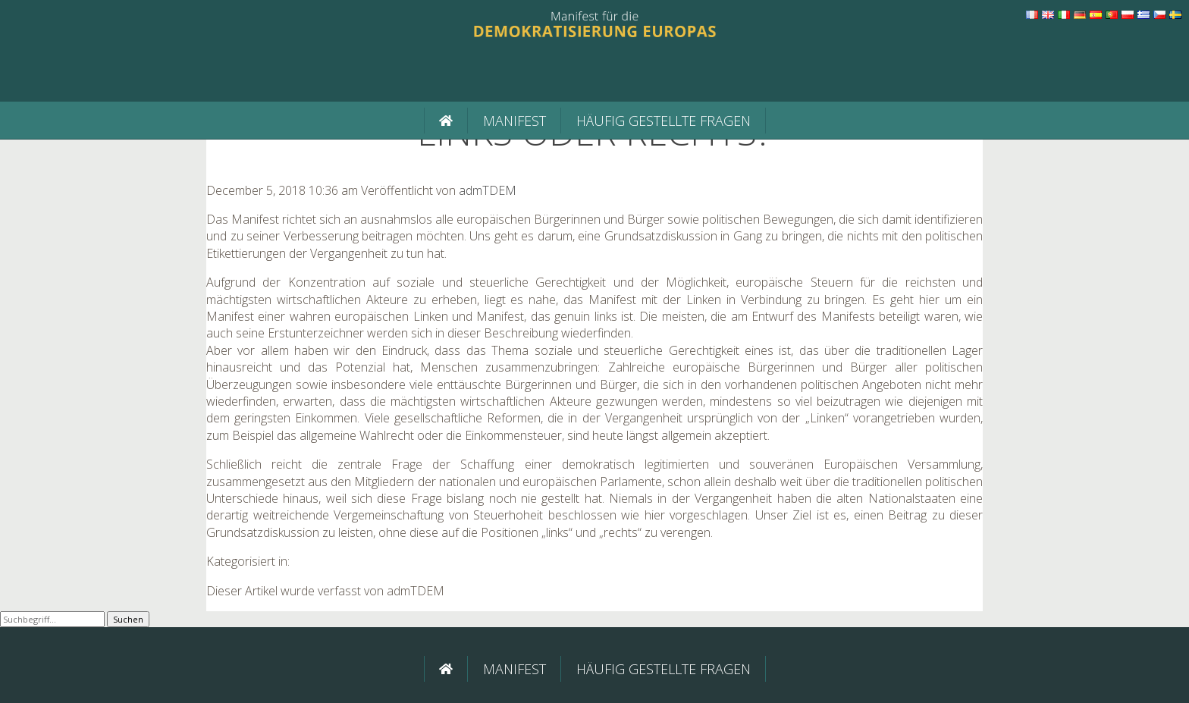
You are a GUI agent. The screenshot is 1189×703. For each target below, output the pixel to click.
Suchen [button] (128, 619)
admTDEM (487, 190)
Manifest (514, 120)
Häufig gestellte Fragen (663, 120)
